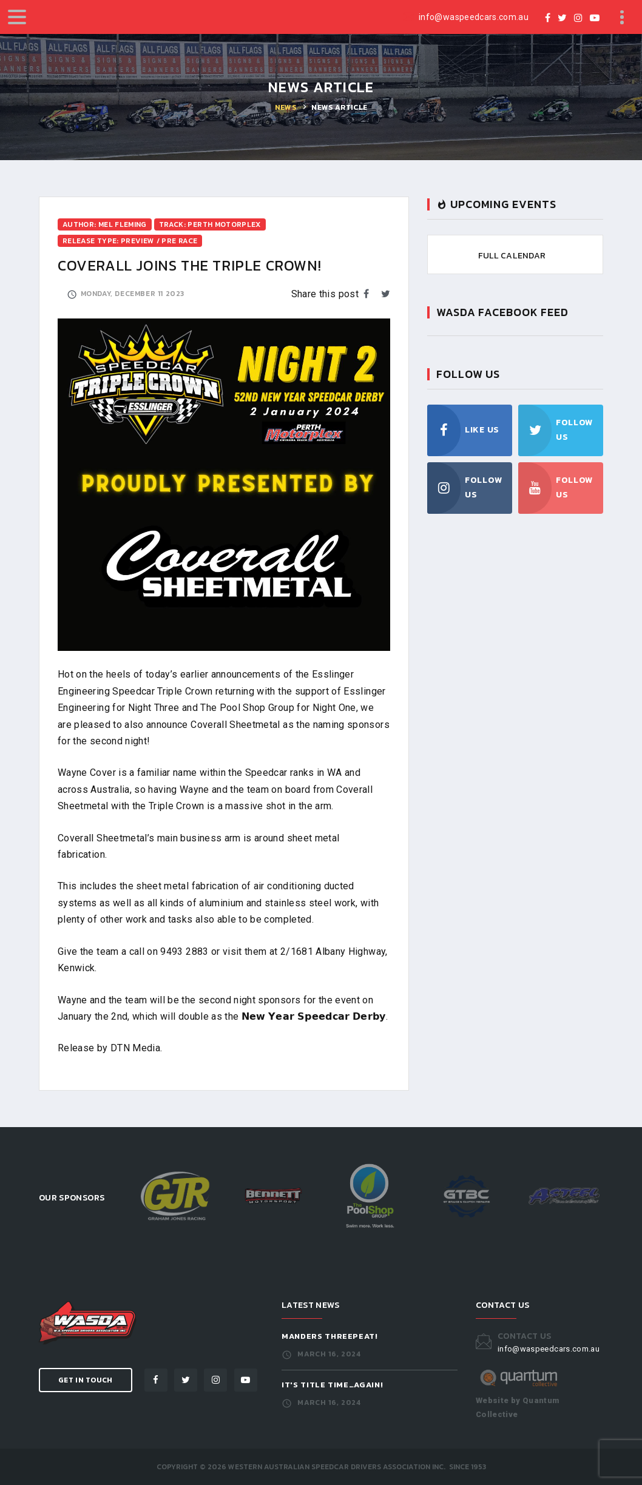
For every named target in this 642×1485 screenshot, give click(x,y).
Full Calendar (512, 255)
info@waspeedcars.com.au (474, 17)
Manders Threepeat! (330, 1336)
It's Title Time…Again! (332, 1384)
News (285, 107)
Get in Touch (85, 1380)
